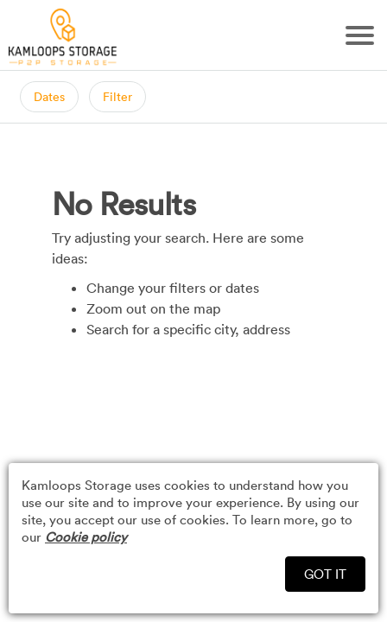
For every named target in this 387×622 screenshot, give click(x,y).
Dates (49, 96)
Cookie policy (86, 536)
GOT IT (325, 573)
